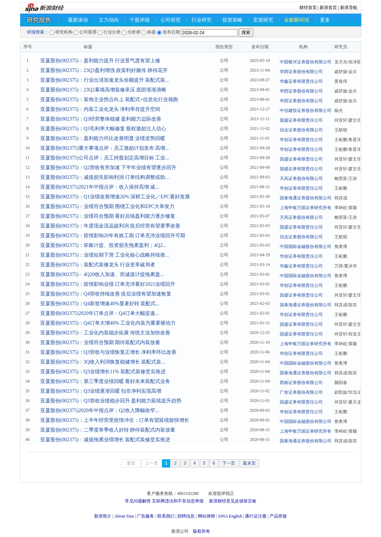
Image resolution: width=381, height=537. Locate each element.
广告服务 (145, 516)
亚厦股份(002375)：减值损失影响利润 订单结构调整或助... (104, 177)
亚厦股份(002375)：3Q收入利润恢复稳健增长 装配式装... (102, 362)
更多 (325, 20)
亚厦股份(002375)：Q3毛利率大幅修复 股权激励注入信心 (103, 128)
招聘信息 (186, 516)
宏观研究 (263, 20)
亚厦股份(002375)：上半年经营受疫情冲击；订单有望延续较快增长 (114, 420)
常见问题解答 (138, 501)
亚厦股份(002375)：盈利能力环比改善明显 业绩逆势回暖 (103, 138)
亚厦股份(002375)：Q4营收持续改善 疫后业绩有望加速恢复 (106, 294)
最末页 (249, 463)
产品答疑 (278, 516)
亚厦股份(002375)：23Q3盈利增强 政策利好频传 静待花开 (104, 70)
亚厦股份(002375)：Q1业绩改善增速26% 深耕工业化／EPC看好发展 (115, 196)
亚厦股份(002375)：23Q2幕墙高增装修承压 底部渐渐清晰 (103, 89)
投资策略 (232, 20)
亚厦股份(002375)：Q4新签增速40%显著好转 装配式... (99, 303)
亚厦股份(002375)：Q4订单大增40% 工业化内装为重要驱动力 (108, 323)
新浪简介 (102, 516)
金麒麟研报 (296, 20)
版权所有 (201, 531)
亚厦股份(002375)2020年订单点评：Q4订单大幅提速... (99, 313)
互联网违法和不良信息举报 (178, 501)
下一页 (228, 463)
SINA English (230, 516)
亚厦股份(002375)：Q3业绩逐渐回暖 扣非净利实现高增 (101, 391)
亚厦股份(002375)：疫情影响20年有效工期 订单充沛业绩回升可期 (113, 235)
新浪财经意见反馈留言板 (232, 501)
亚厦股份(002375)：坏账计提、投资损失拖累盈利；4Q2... (103, 245)
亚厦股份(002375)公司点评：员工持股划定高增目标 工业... (104, 158)
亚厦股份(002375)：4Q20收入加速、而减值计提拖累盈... (102, 274)
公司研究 (171, 20)
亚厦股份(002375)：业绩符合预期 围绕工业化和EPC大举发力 (107, 206)
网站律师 (206, 516)
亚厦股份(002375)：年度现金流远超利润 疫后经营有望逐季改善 (110, 226)
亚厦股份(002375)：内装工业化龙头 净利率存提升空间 (100, 109)
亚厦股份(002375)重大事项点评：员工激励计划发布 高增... (104, 148)
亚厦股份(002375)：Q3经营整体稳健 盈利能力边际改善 (101, 119)
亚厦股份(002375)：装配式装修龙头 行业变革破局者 (97, 264)
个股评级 (140, 20)
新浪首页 (328, 7)
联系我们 (166, 516)
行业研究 (201, 20)
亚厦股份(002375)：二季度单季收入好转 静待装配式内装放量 (108, 430)
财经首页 (308, 7)
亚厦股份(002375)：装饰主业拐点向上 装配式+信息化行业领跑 (109, 99)
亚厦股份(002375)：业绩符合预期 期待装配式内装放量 (100, 342)
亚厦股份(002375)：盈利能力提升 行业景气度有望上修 (100, 60)
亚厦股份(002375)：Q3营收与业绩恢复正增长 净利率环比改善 (108, 352)
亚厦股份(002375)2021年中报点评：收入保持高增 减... (99, 187)
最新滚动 (78, 20)
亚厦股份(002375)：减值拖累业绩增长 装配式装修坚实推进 (105, 439)
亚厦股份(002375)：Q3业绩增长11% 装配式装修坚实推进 (103, 371)
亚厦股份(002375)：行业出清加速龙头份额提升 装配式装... (104, 80)
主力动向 (109, 20)
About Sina (124, 516)
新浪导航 (348, 7)
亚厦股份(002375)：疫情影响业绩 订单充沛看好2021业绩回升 (108, 284)
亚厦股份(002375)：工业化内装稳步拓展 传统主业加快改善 (105, 332)
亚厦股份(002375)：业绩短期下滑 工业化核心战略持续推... (104, 255)
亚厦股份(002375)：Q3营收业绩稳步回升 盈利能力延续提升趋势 (111, 400)
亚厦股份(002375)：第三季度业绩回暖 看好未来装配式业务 (105, 381)
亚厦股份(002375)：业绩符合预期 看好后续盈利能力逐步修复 (108, 216)
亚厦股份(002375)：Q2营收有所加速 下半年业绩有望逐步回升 (108, 167)
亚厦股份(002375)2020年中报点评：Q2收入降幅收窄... (99, 410)
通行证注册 (255, 516)
